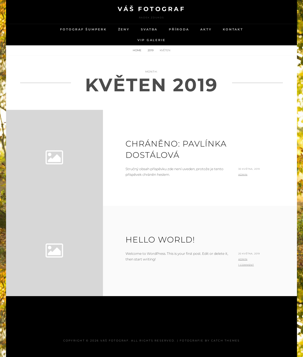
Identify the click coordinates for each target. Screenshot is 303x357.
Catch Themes (225, 340)
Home (137, 50)
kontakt (233, 29)
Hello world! (160, 240)
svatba (149, 29)
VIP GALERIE (151, 40)
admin (243, 174)
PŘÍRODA (179, 29)
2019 (151, 50)
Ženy (124, 29)
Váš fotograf (151, 9)
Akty (206, 29)
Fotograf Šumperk (83, 29)
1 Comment (246, 264)
